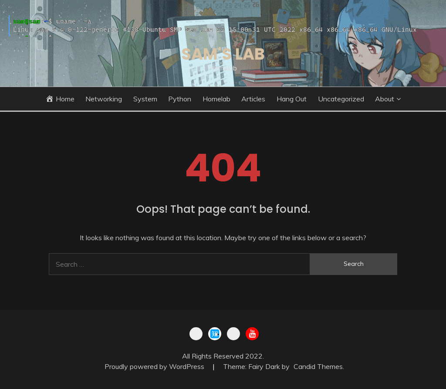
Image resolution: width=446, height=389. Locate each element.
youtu (252, 333)
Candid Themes (318, 366)
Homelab (216, 98)
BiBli (196, 333)
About (384, 98)
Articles (253, 98)
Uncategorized (341, 98)
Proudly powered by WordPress (155, 366)
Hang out (292, 98)
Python (179, 98)
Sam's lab (223, 54)
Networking (103, 98)
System (145, 98)
